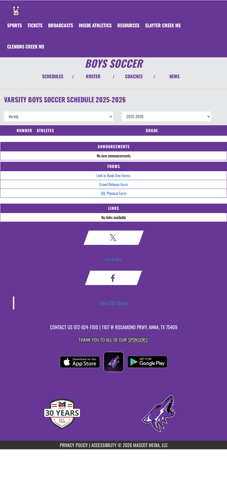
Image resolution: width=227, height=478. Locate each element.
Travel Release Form (113, 184)
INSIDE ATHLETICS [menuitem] (95, 25)
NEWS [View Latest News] (174, 76)
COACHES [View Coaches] (134, 76)
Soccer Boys (114, 259)
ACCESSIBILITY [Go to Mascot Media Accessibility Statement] (104, 445)
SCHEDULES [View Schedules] (52, 76)
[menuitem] (35, 25)
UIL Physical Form (114, 193)
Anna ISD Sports (114, 303)
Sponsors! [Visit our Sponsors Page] (138, 339)
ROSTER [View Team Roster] (93, 76)
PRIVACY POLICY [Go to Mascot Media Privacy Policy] (74, 445)
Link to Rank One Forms (113, 175)
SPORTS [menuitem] (14, 25)
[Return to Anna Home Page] (16, 7)
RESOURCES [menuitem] (128, 25)
